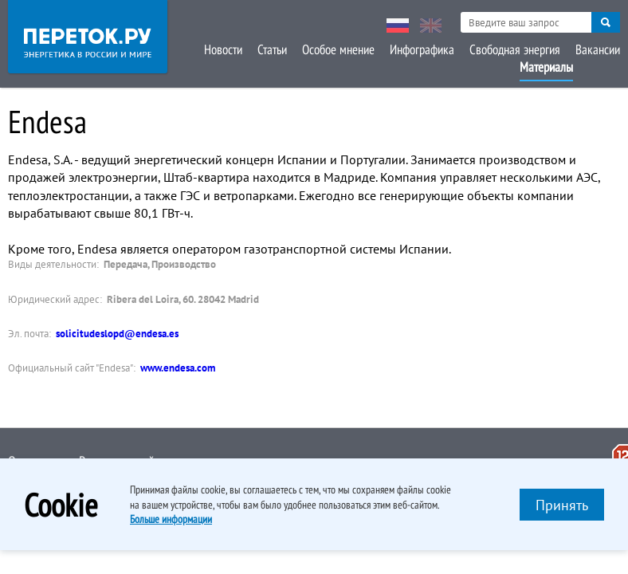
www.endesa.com (177, 368)
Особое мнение (338, 49)
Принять (562, 505)
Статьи (272, 49)
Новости (223, 49)
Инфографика (422, 49)
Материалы (546, 67)
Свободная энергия (514, 49)
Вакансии (597, 49)
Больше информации (171, 519)
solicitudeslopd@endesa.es (117, 333)
